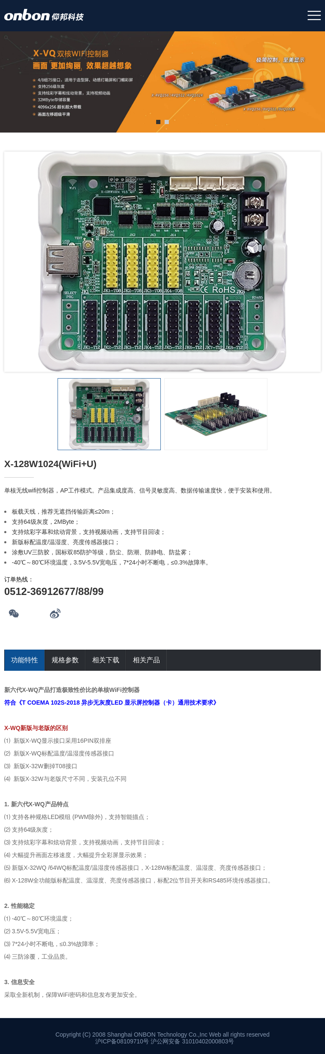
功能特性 (24, 660)
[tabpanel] (162, 82)
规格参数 (65, 660)
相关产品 (146, 660)
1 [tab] (158, 122)
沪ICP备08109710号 (122, 1041)
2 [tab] (167, 122)
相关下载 (105, 660)
